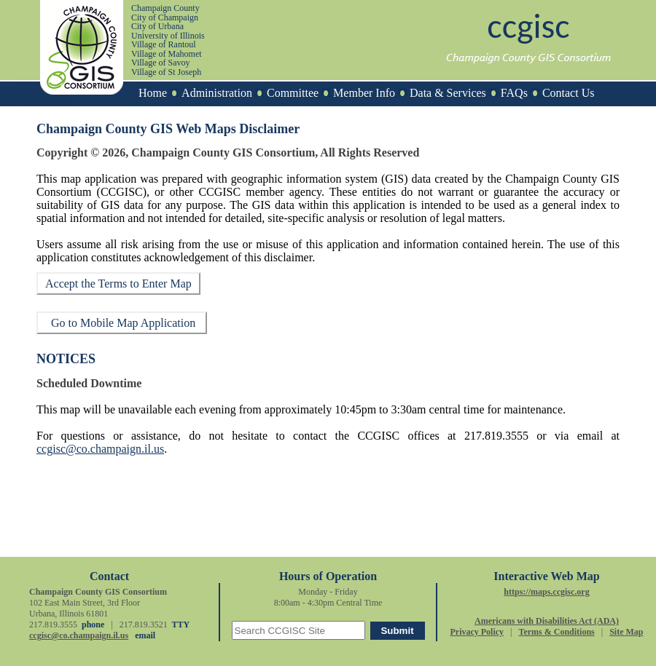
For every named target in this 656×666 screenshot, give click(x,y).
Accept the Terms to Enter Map (118, 283)
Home (152, 93)
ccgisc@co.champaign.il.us (100, 449)
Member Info (364, 93)
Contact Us (568, 93)
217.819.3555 (496, 435)
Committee (293, 93)
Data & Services (448, 93)
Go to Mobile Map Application (121, 323)
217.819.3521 (144, 624)
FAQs (514, 93)
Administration (216, 93)
